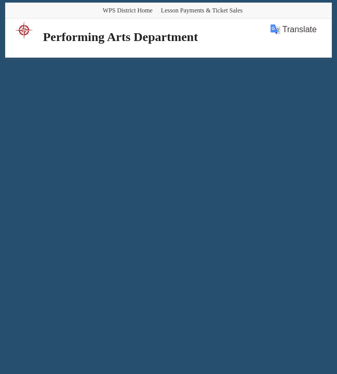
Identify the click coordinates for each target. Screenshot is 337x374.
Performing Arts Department (120, 37)
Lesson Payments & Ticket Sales (201, 10)
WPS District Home (128, 10)
